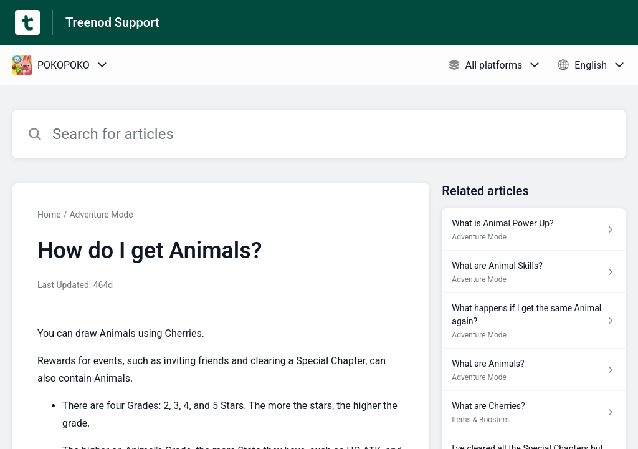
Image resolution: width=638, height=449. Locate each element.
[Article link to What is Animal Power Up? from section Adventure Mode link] (534, 229)
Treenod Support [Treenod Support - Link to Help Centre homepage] (112, 22)
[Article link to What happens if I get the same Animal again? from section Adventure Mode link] (534, 321)
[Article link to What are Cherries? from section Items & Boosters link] (534, 412)
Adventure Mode (101, 215)
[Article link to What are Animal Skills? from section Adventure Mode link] (534, 272)
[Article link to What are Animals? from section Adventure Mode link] (534, 370)
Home (49, 215)
